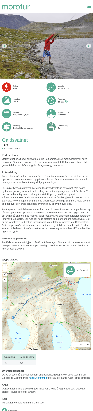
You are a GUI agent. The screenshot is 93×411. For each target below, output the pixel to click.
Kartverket (87, 349)
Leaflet (79, 349)
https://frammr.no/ (38, 377)
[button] (13, 318)
